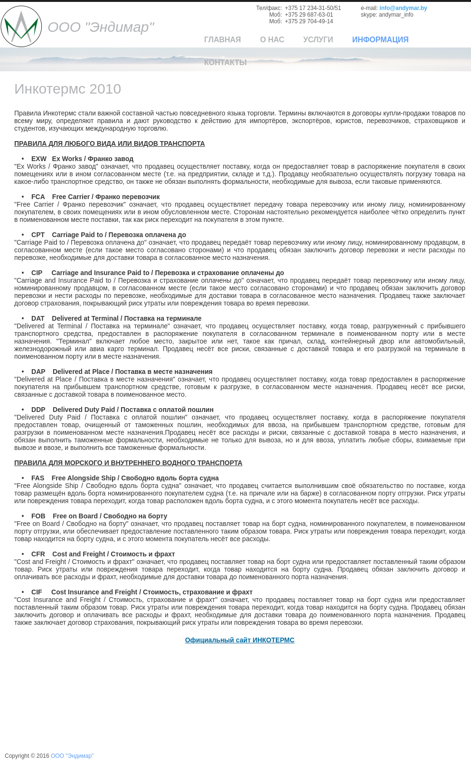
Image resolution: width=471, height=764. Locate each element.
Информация (380, 40)
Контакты (225, 62)
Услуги (318, 40)
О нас (272, 40)
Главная (222, 40)
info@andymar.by (403, 8)
